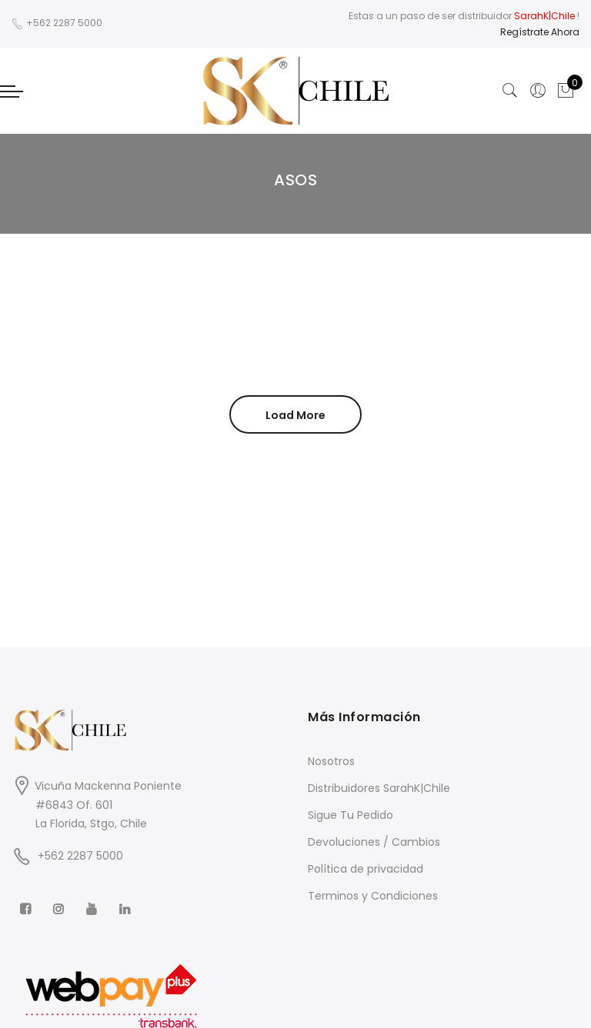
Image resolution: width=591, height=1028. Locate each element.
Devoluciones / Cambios (374, 842)
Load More (295, 415)
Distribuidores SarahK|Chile (379, 788)
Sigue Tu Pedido (350, 815)
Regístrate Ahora (539, 31)
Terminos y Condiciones (373, 895)
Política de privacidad (365, 869)
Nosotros (331, 761)
